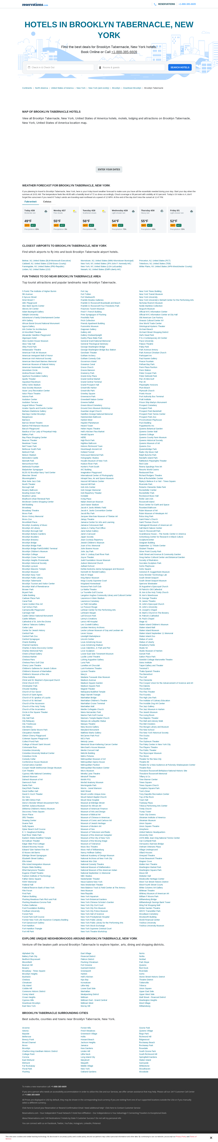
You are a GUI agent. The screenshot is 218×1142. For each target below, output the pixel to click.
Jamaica (84, 1045)
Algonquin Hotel (29, 338)
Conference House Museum (35, 762)
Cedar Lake (27, 627)
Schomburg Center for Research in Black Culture (161, 537)
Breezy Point (28, 1039)
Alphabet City (28, 953)
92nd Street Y (28, 300)
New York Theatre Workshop (94, 931)
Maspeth (84, 1063)
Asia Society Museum (32, 387)
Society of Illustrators (148, 560)
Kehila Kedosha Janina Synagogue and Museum (102, 569)
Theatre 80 (144, 762)
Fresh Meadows (88, 1031)
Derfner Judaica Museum (33, 806)
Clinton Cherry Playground (34, 735)
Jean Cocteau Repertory (92, 539)
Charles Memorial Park (32, 651)
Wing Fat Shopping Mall (149, 905)
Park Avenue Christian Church (152, 352)
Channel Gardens (30, 645)
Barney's (26, 420)
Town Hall (143, 800)
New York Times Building (150, 291)
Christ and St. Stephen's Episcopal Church (41, 680)
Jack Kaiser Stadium (90, 504)
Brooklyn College (30, 554)
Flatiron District (87, 959)
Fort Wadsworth (88, 297)
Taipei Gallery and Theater (151, 665)
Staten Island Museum (149, 630)
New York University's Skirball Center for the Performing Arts (166, 300)
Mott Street (86, 791)
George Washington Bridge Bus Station (98, 349)
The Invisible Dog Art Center (152, 703)
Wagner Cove (145, 861)
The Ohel (143, 738)
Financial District (88, 956)
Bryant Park (27, 592)
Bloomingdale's (29, 478)
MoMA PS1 (86, 779)
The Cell (143, 677)
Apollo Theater (29, 379)
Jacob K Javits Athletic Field (93, 507)
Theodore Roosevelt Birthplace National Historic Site (163, 770)
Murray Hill (85, 1006)
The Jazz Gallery (146, 706)
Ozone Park (144, 1028)
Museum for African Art (91, 806)
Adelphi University (30, 314)
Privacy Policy (181, 1137)
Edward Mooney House (33, 846)
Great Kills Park (88, 390)
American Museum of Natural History (38, 364)
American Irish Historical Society (36, 358)
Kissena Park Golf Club (91, 586)
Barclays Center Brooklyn (33, 414)
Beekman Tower (29, 443)
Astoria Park (27, 396)
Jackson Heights (88, 1042)
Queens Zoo (145, 446)
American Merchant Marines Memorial (39, 361)
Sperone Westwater (148, 583)
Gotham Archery (88, 355)
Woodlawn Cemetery (148, 914)
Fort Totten (86, 294)
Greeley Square (88, 393)
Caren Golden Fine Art (32, 604)
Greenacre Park (88, 396)
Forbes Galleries (29, 905)
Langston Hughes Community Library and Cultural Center (106, 595)
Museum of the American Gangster (96, 835)
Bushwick (26, 976)
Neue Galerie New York (91, 882)
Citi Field (26, 715)
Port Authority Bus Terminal (151, 396)
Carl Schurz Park (29, 607)
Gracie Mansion (88, 370)
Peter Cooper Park (147, 373)
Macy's (84, 674)
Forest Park (27, 914)
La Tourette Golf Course (92, 592)
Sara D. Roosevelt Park (149, 531)
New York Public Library (91, 920)
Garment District (88, 968)
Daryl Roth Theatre (30, 788)
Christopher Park (29, 686)
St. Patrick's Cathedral (149, 616)
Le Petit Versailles (89, 604)
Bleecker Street (29, 475)
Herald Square (87, 434)
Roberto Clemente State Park (152, 487)
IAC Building (86, 469)
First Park (26, 893)
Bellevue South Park (31, 449)
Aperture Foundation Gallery (35, 376)
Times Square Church (149, 785)
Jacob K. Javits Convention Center (96, 510)
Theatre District (146, 979)
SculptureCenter (146, 539)
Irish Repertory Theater (91, 493)
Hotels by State (69, 1118)
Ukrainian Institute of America (152, 817)
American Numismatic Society (35, 367)
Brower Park (28, 589)
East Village (86, 953)
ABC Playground (29, 303)
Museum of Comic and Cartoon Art (96, 820)
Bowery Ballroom (30, 490)
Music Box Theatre (89, 846)
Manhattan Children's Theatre (94, 700)
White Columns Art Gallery (151, 887)
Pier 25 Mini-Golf (146, 379)
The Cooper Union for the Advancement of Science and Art (166, 683)
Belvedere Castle (30, 458)
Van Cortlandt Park (147, 841)
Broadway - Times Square (33, 971)
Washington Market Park (150, 867)
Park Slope (144, 962)
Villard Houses (145, 852)
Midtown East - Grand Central (94, 1000)
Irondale (84, 496)
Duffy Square (28, 826)
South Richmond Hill (148, 1054)
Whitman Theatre (146, 890)
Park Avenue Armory (148, 349)
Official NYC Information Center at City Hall (158, 314)
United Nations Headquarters (152, 832)
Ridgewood (144, 1039)
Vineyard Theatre (147, 855)
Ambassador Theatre (31, 349)
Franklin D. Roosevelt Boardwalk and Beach (100, 303)
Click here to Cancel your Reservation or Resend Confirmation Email (52, 1107)
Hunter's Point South (90, 466)
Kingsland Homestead (90, 583)
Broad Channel (29, 1042)
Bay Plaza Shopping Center (34, 437)
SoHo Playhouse (146, 566)
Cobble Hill (27, 988)
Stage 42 (143, 621)
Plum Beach (144, 387)
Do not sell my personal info (108, 1118)
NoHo (141, 953)
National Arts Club (89, 861)
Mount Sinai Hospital (90, 800)
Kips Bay (84, 979)
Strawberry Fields (147, 645)
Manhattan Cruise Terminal (93, 703)
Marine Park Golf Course (92, 715)
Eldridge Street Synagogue (34, 855)
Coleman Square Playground (35, 738)
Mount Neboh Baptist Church (94, 797)
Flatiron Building (29, 896)
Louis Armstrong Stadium (92, 645)
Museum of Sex (88, 829)
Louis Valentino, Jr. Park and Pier (95, 648)
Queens (142, 965)
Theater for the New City (150, 759)
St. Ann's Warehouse (148, 595)
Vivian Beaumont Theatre (150, 858)
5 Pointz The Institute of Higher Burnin (39, 291)
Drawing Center (29, 820)
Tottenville (144, 982)
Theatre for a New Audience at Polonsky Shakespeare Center (167, 765)
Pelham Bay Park (146, 364)
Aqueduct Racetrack (31, 382)
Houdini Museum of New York (94, 461)
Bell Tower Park (29, 446)
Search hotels (180, 67)
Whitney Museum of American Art (154, 893)
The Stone (144, 756)
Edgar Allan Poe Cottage (33, 844)
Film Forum (27, 890)
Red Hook (143, 968)
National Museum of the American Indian (99, 870)
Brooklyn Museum (30, 572)
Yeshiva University (147, 922)
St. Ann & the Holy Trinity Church (153, 592)
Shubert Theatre (146, 548)
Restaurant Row (146, 472)
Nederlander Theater (90, 879)
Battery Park (27, 434)
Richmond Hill (145, 1036)
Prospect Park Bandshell (150, 411)
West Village (144, 1003)
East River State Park (31, 835)
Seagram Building (147, 542)
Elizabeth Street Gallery (33, 858)
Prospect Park (145, 408)
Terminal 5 (143, 668)
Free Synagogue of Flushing (93, 314)
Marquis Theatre (88, 724)
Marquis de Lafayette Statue (93, 721)
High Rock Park (88, 440)
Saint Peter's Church (148, 519)
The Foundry (145, 694)
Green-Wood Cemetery (91, 405)
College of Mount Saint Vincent (36, 744)
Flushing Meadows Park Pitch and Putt (39, 899)
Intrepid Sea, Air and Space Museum (97, 478)
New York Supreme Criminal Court (96, 928)
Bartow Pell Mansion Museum (35, 425)
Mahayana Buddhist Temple (93, 692)
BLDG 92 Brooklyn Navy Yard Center (39, 472)
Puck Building (145, 423)
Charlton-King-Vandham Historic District (40, 1051)
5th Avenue (27, 294)
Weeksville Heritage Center (151, 879)
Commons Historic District (33, 991)
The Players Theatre (148, 747)
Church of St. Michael (31, 700)
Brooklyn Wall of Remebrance (35, 586)
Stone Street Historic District (152, 976)
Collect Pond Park (30, 741)
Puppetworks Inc (146, 425)
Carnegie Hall (28, 613)
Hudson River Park (89, 463)
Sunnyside (143, 1063)
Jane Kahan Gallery (89, 531)
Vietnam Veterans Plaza (150, 846)
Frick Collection (88, 320)
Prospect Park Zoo (147, 417)
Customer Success (85, 1118)
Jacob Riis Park (88, 513)
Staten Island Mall (147, 627)
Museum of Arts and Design (93, 811)
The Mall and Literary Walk (151, 721)
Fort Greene (86, 965)
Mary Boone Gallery (90, 727)
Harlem (84, 974)
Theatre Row (145, 768)
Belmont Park (28, 452)
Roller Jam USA (146, 499)
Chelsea (26, 979)
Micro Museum (87, 770)
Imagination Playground (91, 472)
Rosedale (143, 1048)
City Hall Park (28, 718)
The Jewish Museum (148, 712)
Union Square (145, 823)
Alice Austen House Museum (35, 341)
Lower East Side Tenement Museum (97, 654)
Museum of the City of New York (95, 838)
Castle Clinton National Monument (37, 616)
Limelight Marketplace (90, 636)
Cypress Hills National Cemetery (36, 773)
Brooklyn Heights (30, 974)
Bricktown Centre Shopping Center (38, 501)
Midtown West (87, 1003)
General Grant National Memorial (96, 341)
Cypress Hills (28, 1000)
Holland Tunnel (87, 452)
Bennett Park (28, 461)
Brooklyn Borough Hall (32, 531)
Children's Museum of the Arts (35, 674)
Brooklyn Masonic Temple (34, 569)
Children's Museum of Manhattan (36, 671)
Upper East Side (146, 991)
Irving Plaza (86, 499)
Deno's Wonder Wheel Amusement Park (40, 803)
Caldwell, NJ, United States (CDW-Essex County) (44, 263)
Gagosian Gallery (88, 329)
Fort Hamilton (28, 925)
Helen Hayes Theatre (90, 428)
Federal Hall (27, 884)
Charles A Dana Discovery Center (37, 648)
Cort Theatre (28, 770)
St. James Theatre (147, 601)
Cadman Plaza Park (31, 598)
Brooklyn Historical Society (34, 563)
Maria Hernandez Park (91, 712)
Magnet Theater (88, 689)
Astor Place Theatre (31, 393)
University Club (146, 835)
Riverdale (143, 971)
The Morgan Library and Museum (154, 727)
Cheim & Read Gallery (32, 654)
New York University (148, 297)
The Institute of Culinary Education (154, 700)
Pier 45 (142, 382)
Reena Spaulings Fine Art (150, 466)
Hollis (83, 1036)
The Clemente (145, 680)
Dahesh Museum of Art (32, 779)
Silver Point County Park (150, 551)
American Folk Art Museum (34, 352)
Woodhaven (144, 1069)
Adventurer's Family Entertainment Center (41, 317)
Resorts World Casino (149, 469)
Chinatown (27, 982)
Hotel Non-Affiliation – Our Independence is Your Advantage (99, 1113)
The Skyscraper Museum (150, 753)
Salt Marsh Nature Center (150, 528)
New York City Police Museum (94, 911)
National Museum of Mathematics (96, 867)
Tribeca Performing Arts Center (153, 806)
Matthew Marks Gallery (91, 732)
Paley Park (144, 347)
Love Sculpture (88, 651)
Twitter (60, 1123)
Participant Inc (145, 355)
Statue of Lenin (146, 639)
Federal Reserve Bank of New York (38, 887)
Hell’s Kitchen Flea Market (92, 431)
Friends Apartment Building (93, 323)
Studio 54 (143, 648)
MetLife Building (88, 753)
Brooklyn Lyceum (30, 566)
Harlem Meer (87, 420)
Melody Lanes (87, 741)
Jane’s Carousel (88, 534)
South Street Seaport (148, 577)
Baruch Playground (30, 428)
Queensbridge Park (148, 449)
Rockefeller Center (147, 490)
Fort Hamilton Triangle (32, 928)
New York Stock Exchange (93, 925)
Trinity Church (145, 808)
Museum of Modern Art (91, 826)
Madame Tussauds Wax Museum (95, 677)
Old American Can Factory (151, 317)
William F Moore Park (148, 896)
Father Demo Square (31, 879)
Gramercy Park (87, 373)
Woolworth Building (147, 917)
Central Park (28, 633)
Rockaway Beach (147, 1042)
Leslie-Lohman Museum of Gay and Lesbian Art (102, 630)
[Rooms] (131, 67)
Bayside (25, 1033)
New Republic (87, 893)
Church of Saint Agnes (32, 694)
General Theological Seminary (94, 344)
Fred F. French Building (91, 311)
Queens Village (146, 1031)
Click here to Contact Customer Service (122, 1107)
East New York (29, 1006)
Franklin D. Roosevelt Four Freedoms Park (100, 306)
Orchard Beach (146, 329)
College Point (28, 1054)
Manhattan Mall (87, 706)
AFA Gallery (27, 320)
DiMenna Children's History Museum (38, 808)
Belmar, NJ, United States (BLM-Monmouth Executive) (46, 260)
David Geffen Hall (30, 791)
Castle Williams (29, 618)
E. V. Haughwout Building (33, 832)
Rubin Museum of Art (148, 510)
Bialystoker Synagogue (32, 469)
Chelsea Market (29, 656)
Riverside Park (145, 484)
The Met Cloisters (147, 724)
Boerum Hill (27, 965)
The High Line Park (147, 697)
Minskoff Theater (88, 776)
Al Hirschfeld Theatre (31, 332)
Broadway (26, 507)
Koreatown (86, 982)
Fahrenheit (31, 201)
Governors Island (88, 361)
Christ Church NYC (30, 683)
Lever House (87, 633)
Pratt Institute (145, 399)
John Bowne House (90, 548)
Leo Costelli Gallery (90, 624)
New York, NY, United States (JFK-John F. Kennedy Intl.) (106, 263)
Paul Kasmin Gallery (148, 358)
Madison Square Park (90, 686)
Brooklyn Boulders (30, 537)
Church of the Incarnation (33, 709)
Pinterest (96, 1123)
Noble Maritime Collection (151, 306)
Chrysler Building (29, 689)
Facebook (52, 1123)
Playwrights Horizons (148, 385)
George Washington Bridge (93, 347)
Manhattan (85, 991)
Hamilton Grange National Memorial (97, 414)
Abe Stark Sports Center (33, 306)
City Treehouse (29, 724)
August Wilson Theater (32, 405)
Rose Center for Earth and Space (154, 504)
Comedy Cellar (29, 759)
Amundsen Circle (30, 370)
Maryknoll (85, 1060)
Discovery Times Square (33, 811)
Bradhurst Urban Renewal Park (36, 499)
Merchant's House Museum (93, 747)
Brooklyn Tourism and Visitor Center (38, 583)
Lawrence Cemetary (90, 601)
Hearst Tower (87, 425)
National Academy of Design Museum (97, 855)
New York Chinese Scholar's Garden (97, 902)
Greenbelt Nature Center (92, 399)
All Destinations (53, 1118)
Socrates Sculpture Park (150, 563)
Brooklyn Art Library (31, 528)
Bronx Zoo (27, 519)
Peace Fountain (146, 361)
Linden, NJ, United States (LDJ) (36, 269)
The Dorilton (144, 689)
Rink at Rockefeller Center (151, 478)
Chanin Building (29, 642)
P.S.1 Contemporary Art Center (153, 338)
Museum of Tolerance (91, 844)
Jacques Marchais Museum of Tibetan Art (99, 516)
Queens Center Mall (148, 431)
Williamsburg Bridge (148, 899)
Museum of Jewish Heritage (93, 823)
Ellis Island (27, 861)
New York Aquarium (89, 896)
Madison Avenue (88, 680)
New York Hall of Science (92, 914)
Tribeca (142, 985)
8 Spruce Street (29, 297)
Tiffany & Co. (145, 776)
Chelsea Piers (28, 659)
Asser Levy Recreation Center (36, 390)
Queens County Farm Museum (152, 437)
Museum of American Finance (94, 808)
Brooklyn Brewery (30, 539)
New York (81, 88)
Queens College (146, 434)
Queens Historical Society (151, 440)
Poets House (145, 393)
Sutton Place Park (147, 656)
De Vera (26, 797)
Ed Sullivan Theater (31, 841)
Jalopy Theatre (87, 519)
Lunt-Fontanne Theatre (91, 668)
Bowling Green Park (31, 493)
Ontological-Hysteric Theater (152, 326)
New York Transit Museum (151, 294)
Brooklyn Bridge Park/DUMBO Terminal (39, 548)
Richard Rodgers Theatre (150, 475)
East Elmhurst (28, 1060)
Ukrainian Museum (147, 820)
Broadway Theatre (30, 510)
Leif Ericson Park (88, 616)
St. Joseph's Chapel (148, 610)
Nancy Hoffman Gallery (91, 852)
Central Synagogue (31, 639)
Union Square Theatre (149, 826)
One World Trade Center (150, 323)
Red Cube (143, 463)
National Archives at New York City (96, 858)
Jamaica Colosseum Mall (92, 525)
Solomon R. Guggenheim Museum (154, 572)
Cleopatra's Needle (31, 732)
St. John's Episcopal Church (151, 604)
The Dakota (144, 686)
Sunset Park (144, 654)
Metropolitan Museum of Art (93, 759)
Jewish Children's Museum (92, 542)
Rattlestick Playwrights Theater (153, 461)
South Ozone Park (147, 1051)
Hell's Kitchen (87, 976)
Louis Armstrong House (91, 642)
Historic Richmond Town (91, 446)
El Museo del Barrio (31, 852)
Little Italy (85, 985)
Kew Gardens (87, 1048)
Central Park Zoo (30, 636)
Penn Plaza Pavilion (148, 367)
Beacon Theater (29, 440)
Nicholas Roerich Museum (151, 303)
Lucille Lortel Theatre (90, 656)
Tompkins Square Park (149, 788)
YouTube (69, 1123)
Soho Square (145, 569)
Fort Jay (84, 291)
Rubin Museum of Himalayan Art (153, 513)
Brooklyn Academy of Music (34, 525)
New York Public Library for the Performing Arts (102, 922)
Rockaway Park (146, 1045)
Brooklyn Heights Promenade (35, 560)
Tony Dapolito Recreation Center (154, 794)
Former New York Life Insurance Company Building (45, 920)
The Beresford (145, 674)
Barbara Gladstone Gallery (34, 411)
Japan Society (87, 537)
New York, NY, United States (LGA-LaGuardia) (101, 266)
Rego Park (144, 1033)
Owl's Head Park (146, 335)
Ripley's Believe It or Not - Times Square (157, 481)
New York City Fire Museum (93, 908)
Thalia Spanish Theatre (149, 671)
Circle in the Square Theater (35, 712)
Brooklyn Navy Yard (31, 575)
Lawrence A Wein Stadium (92, 598)
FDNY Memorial (29, 882)
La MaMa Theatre (89, 589)
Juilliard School (87, 566)
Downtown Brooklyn (132, 88)
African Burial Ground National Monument (41, 323)
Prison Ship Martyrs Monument (153, 402)
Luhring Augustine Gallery (92, 659)
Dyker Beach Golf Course (33, 829)
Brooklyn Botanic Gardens (34, 534)
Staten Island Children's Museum (153, 624)
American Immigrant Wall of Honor (37, 355)
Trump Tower (145, 811)
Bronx (25, 1045)
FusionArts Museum (89, 326)
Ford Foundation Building (33, 908)
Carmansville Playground (33, 610)
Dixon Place (27, 814)
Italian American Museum (92, 501)
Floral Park (27, 1069)
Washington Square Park (150, 870)
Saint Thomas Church (148, 522)
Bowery (25, 968)
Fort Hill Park (28, 931)
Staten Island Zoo (147, 636)
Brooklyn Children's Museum (35, 551)
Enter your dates (109, 169)
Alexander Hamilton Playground (36, 335)
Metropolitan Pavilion (90, 765)
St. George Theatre (148, 598)
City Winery (27, 727)
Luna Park (85, 662)
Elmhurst (26, 1063)
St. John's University (148, 607)
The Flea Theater (147, 692)
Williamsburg (144, 1006)
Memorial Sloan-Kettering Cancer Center (99, 744)
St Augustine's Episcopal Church (153, 586)
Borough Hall (28, 487)
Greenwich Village (89, 1033)
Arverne (26, 1028)
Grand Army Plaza (89, 376)
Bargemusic (27, 417)
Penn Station (145, 370)
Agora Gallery (28, 326)
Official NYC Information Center (153, 311)
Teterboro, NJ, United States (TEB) (155, 263)
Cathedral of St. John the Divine (36, 621)
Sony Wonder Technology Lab (153, 575)
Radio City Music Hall (148, 452)
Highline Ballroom (88, 443)
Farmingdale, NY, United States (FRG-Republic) (43, 266)
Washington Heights (148, 1000)
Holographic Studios (90, 458)
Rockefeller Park (146, 493)
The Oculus (144, 735)
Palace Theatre (146, 344)
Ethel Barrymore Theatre (33, 870)
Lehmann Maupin (88, 613)
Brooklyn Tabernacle (31, 580)
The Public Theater (147, 750)
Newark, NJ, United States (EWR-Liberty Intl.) (101, 269)
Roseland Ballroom (147, 507)
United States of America (62, 88)
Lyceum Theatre (88, 671)
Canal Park (27, 601)
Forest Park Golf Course (33, 917)
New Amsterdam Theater (92, 884)
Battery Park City (29, 956)
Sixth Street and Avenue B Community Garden (160, 554)
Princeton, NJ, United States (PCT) (154, 260)
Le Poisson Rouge (89, 607)
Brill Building (27, 504)
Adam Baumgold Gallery (33, 311)
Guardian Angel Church (91, 411)
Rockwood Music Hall (148, 496)
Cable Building (28, 595)
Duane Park (27, 823)
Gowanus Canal (88, 364)
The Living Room (146, 715)
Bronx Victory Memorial (32, 516)
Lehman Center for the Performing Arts (98, 610)
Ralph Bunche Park (147, 455)
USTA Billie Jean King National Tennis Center (159, 838)
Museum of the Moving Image (94, 841)
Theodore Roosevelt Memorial (153, 773)
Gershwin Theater (89, 352)
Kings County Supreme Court (94, 580)
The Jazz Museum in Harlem (151, 709)
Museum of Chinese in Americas (95, 817)
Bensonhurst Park (30, 463)
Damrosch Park (29, 782)
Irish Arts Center (88, 487)
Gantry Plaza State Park (91, 338)
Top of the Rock (146, 797)
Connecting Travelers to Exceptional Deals (147, 1113)
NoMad (142, 959)
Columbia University (31, 750)
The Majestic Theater (148, 718)
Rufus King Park (146, 516)
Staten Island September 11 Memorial (156, 633)
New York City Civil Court (92, 905)
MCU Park (85, 738)
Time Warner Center (148, 779)
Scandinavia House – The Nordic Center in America (162, 534)
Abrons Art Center (30, 309)
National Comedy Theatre (92, 864)
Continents (27, 88)
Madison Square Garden (92, 683)
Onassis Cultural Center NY (151, 320)
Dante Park (27, 785)
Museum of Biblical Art (91, 814)
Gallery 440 (86, 332)
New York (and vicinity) (98, 88)
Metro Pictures (87, 756)
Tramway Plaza (146, 803)
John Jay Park (87, 551)
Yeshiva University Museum (151, 925)
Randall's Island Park (148, 458)
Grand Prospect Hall (90, 385)
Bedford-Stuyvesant (31, 959)
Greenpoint (86, 971)
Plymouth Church (146, 390)
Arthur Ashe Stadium (31, 385)
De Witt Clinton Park (31, 800)
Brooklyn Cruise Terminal (33, 557)
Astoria (25, 1031)
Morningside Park (88, 785)
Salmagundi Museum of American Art (155, 525)
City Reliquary (28, 721)
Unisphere (143, 829)
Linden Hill (85, 1051)
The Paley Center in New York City (155, 744)
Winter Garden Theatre (149, 908)
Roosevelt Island (146, 501)
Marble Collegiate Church (92, 709)
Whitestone (144, 1066)
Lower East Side (88, 988)
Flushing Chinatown (89, 962)
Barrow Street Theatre (32, 423)
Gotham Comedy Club (90, 358)
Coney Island (28, 994)
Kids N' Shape (87, 575)
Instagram (78, 1123)
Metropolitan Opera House (93, 762)
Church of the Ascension (33, 703)
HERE (83, 437)
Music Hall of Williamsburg (92, 849)
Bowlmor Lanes (29, 496)
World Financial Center (149, 920)
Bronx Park (27, 513)
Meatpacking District (90, 994)
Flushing (26, 1071)
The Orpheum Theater (149, 741)
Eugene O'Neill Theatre (32, 873)
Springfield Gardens (148, 1057)
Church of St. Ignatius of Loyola (36, 697)
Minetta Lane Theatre (90, 773)
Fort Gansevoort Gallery (33, 922)
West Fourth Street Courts (151, 884)
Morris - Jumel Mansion (91, 788)
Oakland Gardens (88, 1071)
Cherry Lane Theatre (31, 665)
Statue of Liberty (146, 642)
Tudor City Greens (147, 814)
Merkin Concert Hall (90, 750)
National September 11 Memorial (95, 873)
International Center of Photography (97, 475)
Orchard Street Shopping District (153, 332)
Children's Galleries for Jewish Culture (39, 668)
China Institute (28, 677)
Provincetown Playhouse (150, 420)
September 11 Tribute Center (152, 545)
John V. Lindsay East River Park (95, 554)
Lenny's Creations (89, 618)
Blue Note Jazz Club (31, 481)
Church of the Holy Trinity (33, 706)
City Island (26, 985)
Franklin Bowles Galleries (92, 300)
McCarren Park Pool (90, 735)
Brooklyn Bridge (29, 542)
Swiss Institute (145, 662)
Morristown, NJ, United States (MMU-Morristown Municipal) (107, 260)
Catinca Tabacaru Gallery (33, 624)
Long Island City (88, 1057)
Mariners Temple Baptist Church (95, 718)
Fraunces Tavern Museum (92, 309)
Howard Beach (87, 1039)
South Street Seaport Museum (153, 580)
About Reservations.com (33, 1118)
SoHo (141, 974)
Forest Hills (86, 1028)
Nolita (141, 956)
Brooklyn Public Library (32, 577)
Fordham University (31, 911)
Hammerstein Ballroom (91, 417)
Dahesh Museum (29, 776)
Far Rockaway (28, 1066)
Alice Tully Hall (28, 344)
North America (41, 88)
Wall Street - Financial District (152, 997)
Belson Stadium (29, 455)
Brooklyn (116, 88)
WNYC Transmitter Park (149, 911)
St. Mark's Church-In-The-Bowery (154, 613)
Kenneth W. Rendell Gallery (93, 572)
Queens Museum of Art (149, 443)
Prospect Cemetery (148, 405)
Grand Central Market (90, 379)
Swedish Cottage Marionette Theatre (156, 659)
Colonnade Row (29, 747)
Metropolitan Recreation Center (95, 768)
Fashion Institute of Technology (36, 876)
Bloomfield (27, 962)
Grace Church (87, 367)
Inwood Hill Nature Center (92, 481)
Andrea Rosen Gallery (32, 373)
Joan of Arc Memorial (90, 545)
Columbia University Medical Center (38, 753)
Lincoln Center (87, 639)
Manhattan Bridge (88, 697)
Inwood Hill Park (88, 484)
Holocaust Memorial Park (92, 455)
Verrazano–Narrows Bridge (151, 844)
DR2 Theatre (28, 817)
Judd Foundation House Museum (95, 560)
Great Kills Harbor (89, 387)
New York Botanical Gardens (94, 899)
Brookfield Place (29, 522)
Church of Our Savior (31, 692)
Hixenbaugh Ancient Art (91, 449)
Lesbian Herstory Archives (93, 627)
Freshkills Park (87, 317)
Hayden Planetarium (90, 423)
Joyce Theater (87, 557)
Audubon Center (29, 399)
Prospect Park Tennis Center (152, 414)
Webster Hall (145, 876)
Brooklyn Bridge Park (31, 545)
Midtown (84, 997)
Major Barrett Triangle (91, 694)
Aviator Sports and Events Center (37, 408)
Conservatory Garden (32, 765)
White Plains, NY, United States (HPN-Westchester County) (165, 266)
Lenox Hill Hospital (89, 621)
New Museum (87, 890)
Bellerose (26, 1036)
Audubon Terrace (30, 402)
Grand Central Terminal (91, 382)
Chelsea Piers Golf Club (33, 662)
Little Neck (85, 1054)
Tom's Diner (144, 791)
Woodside (143, 1071)
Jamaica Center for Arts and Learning (97, 522)
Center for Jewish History (33, 630)
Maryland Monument (90, 730)
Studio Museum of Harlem (150, 651)
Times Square (145, 782)
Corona (25, 1057)
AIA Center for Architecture (34, 329)
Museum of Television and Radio (95, 832)
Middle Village (87, 1066)
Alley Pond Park (29, 347)
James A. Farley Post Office (93, 528)
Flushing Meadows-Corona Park (36, 902)
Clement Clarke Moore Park (34, 730)
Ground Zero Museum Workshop (95, 408)
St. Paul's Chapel (146, 618)
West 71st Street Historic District (153, 882)
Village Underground (148, 849)
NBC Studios (86, 876)
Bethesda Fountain (30, 466)
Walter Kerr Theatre (148, 864)
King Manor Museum (90, 577)
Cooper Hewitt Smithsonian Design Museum (42, 768)
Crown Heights (28, 997)
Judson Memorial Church (92, 563)
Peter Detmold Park (148, 376)
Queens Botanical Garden (151, 428)
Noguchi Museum (147, 309)
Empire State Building (31, 867)
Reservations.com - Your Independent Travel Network (46, 1113)
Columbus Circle (29, 756)
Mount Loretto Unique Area (93, 794)
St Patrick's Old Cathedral (150, 589)
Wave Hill (143, 873)
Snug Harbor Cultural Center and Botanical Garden (162, 557)
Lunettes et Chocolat (90, 665)
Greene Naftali (87, 402)
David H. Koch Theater (32, 794)
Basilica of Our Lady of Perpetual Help (39, 431)
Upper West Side (146, 994)
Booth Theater (28, 484)
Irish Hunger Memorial (91, 490)
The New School (146, 730)
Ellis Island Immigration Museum (36, 864)
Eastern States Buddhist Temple (36, 838)
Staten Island (145, 1060)
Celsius (47, 201)
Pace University (146, 341)
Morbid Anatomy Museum (92, 782)
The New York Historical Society (153, 732)
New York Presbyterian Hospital (95, 917)
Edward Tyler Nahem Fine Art (35, 849)
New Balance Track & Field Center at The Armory (103, 887)
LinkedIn (87, 1123)
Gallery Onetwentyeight (91, 335)
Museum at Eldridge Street (93, 803)
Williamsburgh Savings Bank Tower (154, 902)
